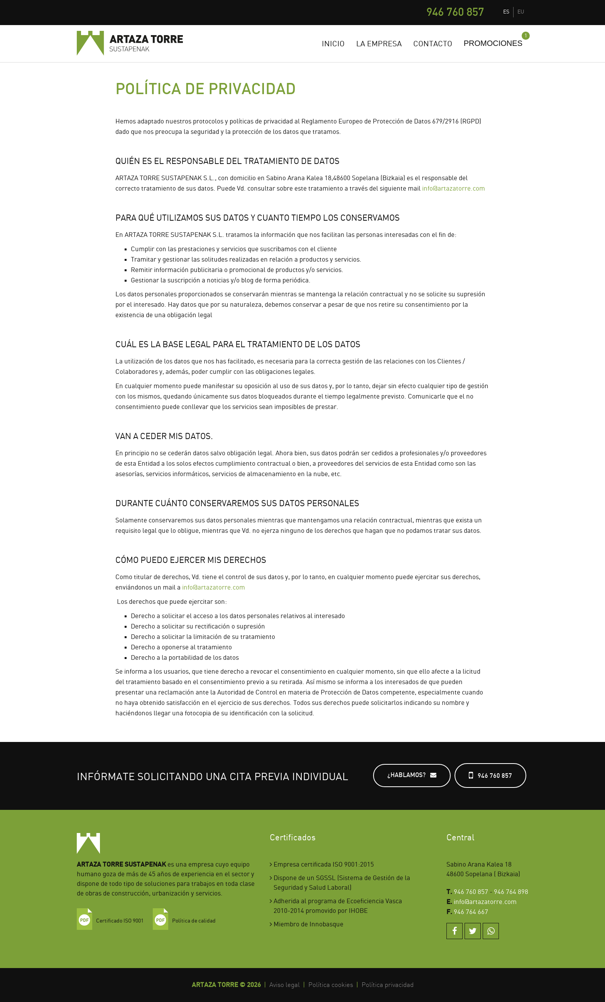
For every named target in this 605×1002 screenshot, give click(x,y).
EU (520, 12)
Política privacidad (388, 985)
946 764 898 (511, 892)
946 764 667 (471, 912)
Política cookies (330, 985)
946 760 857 (455, 12)
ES (506, 12)
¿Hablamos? (411, 775)
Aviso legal (284, 985)
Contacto (432, 44)
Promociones (493, 43)
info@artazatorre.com (453, 188)
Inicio (333, 44)
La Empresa (379, 44)
